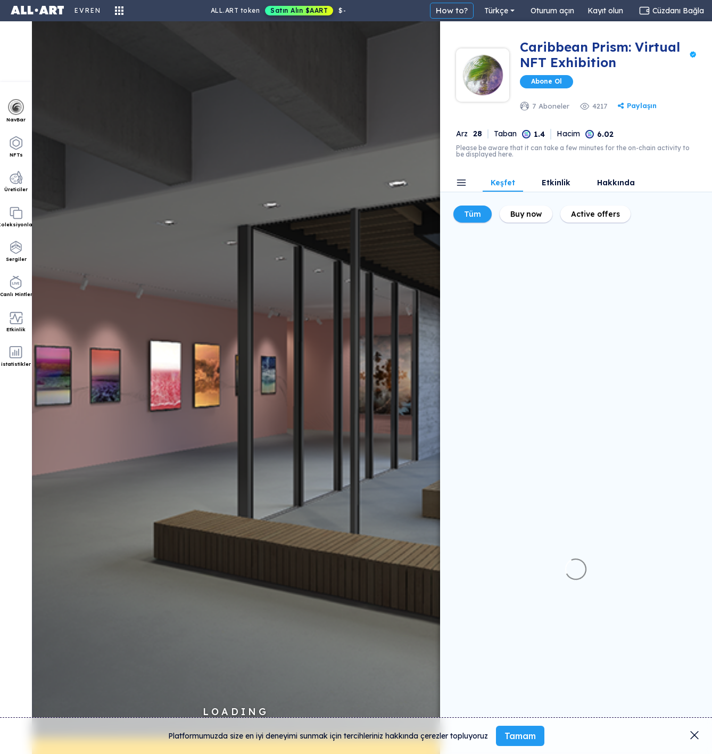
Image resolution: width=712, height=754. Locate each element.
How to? (452, 10)
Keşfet (503, 183)
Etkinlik (556, 183)
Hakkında (616, 183)
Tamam (520, 736)
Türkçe (496, 10)
